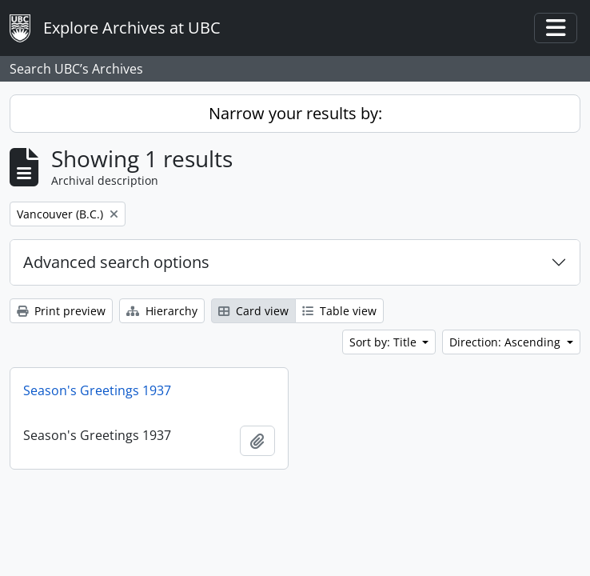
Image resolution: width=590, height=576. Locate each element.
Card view (253, 310)
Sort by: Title (384, 342)
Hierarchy (161, 310)
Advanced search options (116, 262)
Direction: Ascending (506, 342)
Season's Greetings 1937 (97, 390)
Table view (339, 310)
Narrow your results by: (295, 113)
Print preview (61, 310)
